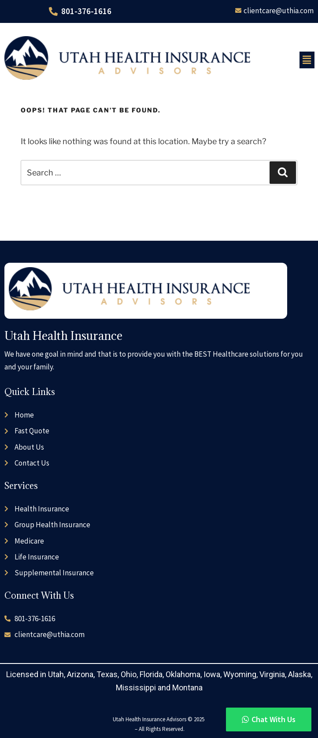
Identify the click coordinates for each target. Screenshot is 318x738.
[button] (307, 60)
